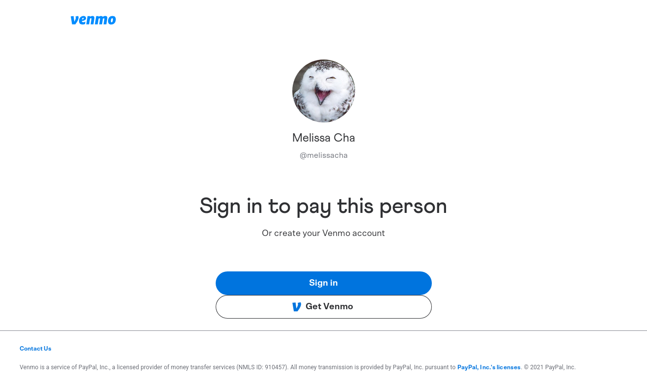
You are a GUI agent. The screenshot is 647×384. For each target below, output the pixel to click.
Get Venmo (322, 307)
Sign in (323, 283)
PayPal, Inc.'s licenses (489, 367)
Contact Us (36, 349)
